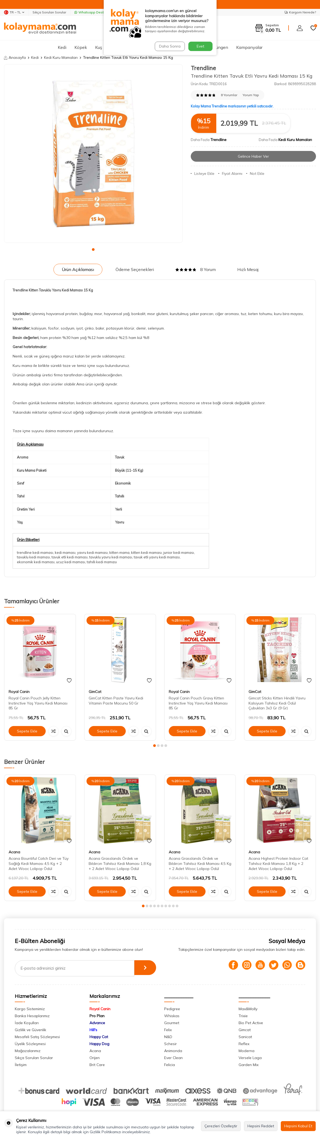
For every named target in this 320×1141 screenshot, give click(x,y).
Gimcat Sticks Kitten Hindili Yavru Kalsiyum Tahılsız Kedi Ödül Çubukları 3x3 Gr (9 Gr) (277, 703)
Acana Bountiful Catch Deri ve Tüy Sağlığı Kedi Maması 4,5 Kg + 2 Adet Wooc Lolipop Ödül (39, 863)
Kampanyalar (249, 47)
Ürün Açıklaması (78, 269)
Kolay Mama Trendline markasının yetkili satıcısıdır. (232, 106)
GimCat (95, 691)
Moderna (246, 1050)
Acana (14, 852)
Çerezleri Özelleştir (220, 1126)
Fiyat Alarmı (230, 173)
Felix (168, 1029)
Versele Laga (250, 1057)
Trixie (243, 1015)
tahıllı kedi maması (102, 562)
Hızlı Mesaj (247, 269)
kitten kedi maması (146, 552)
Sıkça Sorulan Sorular (49, 12)
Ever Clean (173, 1057)
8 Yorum (195, 269)
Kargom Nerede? (300, 12)
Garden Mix (248, 1064)
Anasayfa (15, 57)
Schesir (170, 1043)
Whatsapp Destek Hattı (95, 12)
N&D (168, 1036)
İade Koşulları (27, 1022)
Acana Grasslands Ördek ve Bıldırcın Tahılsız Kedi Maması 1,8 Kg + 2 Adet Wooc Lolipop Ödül (120, 863)
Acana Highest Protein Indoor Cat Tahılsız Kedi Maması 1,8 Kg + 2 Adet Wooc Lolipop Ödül (278, 863)
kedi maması (65, 552)
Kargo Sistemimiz (30, 1008)
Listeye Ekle (202, 173)
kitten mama (119, 552)
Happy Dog (99, 1043)
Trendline (203, 67)
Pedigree (172, 1008)
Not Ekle (255, 173)
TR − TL (14, 12)
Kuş (98, 47)
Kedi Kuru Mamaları (61, 57)
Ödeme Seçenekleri (135, 269)
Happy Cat (98, 1036)
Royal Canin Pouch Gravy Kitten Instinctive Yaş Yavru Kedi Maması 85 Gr (198, 703)
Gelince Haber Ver (253, 156)
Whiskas (171, 1015)
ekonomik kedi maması (36, 562)
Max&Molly (248, 1008)
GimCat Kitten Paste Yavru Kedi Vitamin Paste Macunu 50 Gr (116, 701)
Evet (200, 46)
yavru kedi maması (92, 552)
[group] (93, 153)
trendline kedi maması (35, 552)
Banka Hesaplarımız (32, 1015)
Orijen (94, 1057)
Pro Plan (97, 1015)
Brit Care (97, 1064)
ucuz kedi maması (70, 562)
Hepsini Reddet (260, 1126)
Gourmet (171, 1022)
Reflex (244, 1043)
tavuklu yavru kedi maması (110, 557)
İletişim (21, 1064)
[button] (93, 249)
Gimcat (245, 1029)
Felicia (169, 1064)
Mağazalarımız (28, 1050)
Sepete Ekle (27, 731)
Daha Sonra (169, 46)
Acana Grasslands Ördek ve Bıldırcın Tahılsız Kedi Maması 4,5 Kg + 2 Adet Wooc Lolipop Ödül (200, 863)
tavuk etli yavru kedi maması (157, 557)
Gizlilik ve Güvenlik (30, 1029)
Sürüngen (219, 47)
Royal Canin (19, 691)
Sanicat (245, 1036)
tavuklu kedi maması (33, 557)
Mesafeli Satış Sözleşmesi (37, 1036)
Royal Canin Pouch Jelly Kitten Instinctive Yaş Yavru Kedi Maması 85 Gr (38, 703)
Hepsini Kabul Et (298, 1126)
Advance (97, 1022)
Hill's (93, 1029)
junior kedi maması (178, 552)
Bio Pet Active (251, 1022)
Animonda (173, 1050)
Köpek (80, 47)
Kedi (62, 47)
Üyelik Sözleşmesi (30, 1043)
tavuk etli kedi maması (70, 557)
